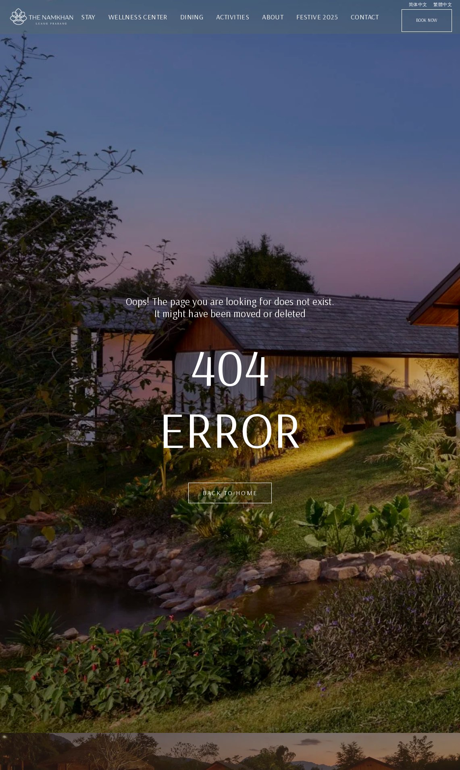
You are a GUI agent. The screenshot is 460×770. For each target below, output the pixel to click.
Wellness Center (137, 16)
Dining (191, 16)
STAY (88, 16)
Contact (365, 16)
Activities (232, 16)
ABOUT (272, 16)
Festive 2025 (317, 16)
